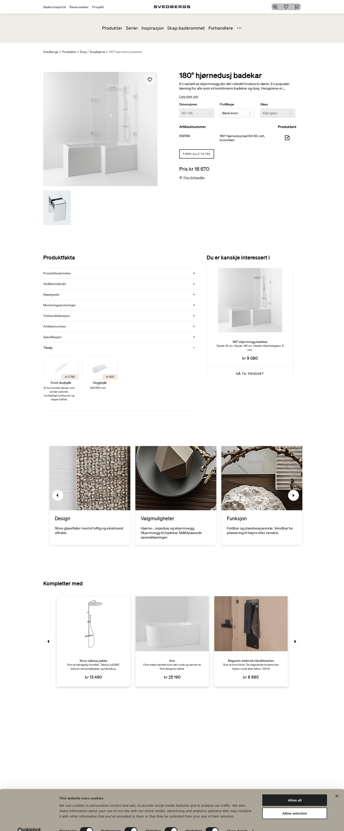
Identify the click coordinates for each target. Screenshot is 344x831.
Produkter (112, 28)
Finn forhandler (194, 178)
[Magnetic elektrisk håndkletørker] (251, 641)
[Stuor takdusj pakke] (93, 641)
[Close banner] (337, 787)
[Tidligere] (57, 495)
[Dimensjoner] (196, 113)
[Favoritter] (287, 6)
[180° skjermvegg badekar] (250, 323)
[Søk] (276, 6)
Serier (132, 28)
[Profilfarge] (237, 113)
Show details (237, 822)
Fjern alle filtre (196, 154)
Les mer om (188, 96)
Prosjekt (98, 7)
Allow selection (294, 805)
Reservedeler (78, 7)
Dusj (83, 52)
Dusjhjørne (97, 52)
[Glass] (277, 113)
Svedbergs (50, 52)
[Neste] (293, 495)
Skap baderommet (186, 28)
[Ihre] (172, 641)
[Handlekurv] (298, 6)
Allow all (295, 791)
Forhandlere (220, 28)
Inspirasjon (152, 28)
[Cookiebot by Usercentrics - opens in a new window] (29, 822)
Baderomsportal (54, 7)
